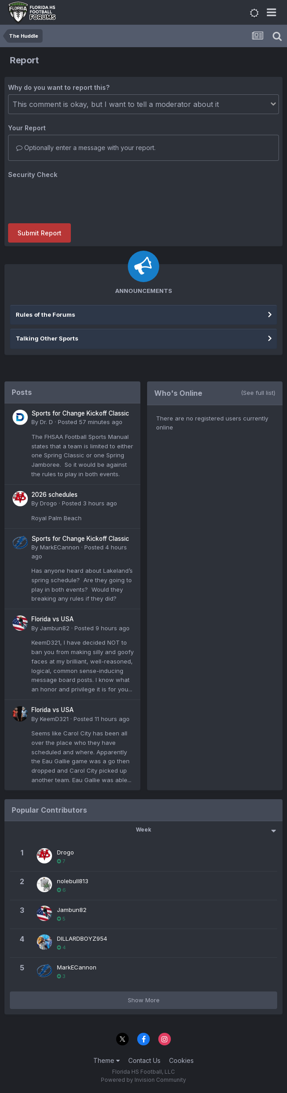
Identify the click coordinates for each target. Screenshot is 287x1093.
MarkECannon (59, 547)
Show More (144, 1000)
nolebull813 (72, 881)
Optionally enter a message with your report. (86, 147)
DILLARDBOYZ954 (82, 938)
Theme (106, 1060)
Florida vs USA (52, 619)
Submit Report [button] (39, 233)
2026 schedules (54, 494)
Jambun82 (55, 628)
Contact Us (144, 1060)
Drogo (48, 503)
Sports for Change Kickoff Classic (80, 413)
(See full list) (258, 392)
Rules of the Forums (45, 314)
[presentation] (76, 199)
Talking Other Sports (47, 338)
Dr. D (46, 421)
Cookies (181, 1060)
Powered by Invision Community (143, 1079)
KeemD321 (54, 718)
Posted (90, 421)
